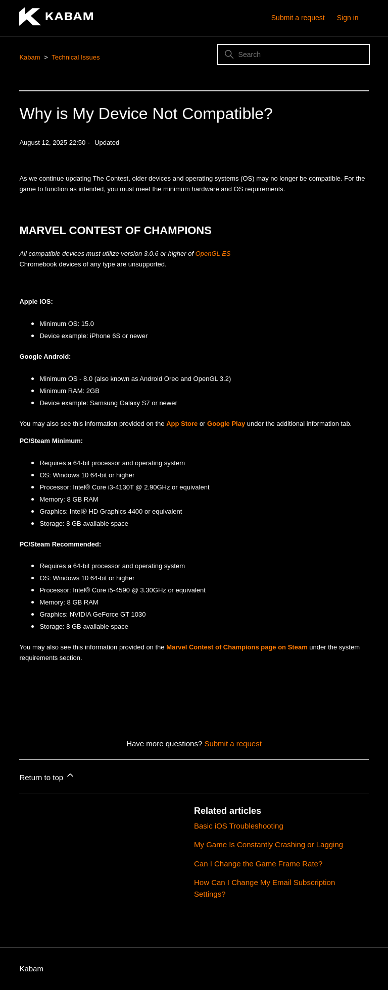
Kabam (29, 57)
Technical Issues (76, 57)
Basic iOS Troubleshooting (238, 825)
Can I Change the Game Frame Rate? (258, 863)
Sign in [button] (348, 18)
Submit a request (298, 18)
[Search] (293, 54)
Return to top (47, 776)
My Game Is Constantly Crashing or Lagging (268, 844)
